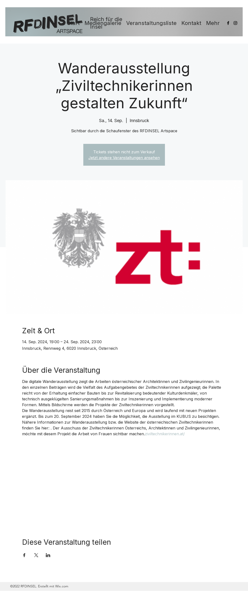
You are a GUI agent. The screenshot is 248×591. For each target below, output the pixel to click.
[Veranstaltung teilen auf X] (36, 555)
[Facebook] (228, 23)
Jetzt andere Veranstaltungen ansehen (124, 157)
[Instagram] (235, 23)
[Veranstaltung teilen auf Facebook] (24, 555)
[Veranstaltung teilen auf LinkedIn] (48, 555)
